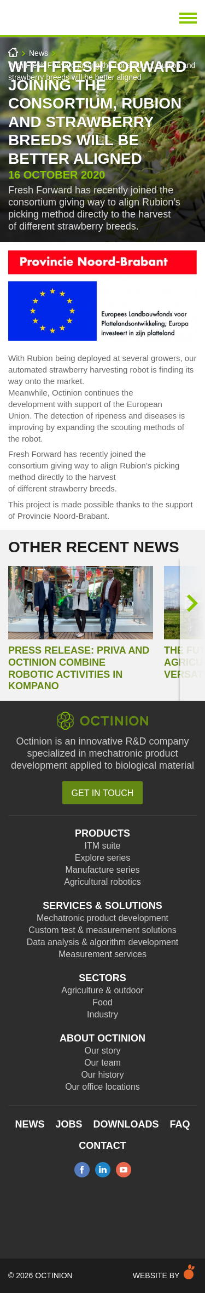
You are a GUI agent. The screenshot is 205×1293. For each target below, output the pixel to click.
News (38, 53)
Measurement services (102, 954)
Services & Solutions (102, 905)
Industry (102, 1014)
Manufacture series (102, 869)
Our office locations (102, 1086)
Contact (102, 1145)
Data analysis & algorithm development (102, 942)
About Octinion (102, 1038)
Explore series (102, 857)
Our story (103, 1050)
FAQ (180, 1124)
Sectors (102, 977)
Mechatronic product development (102, 918)
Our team (102, 1062)
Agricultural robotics (102, 881)
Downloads (126, 1124)
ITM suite (103, 845)
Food (102, 1002)
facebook (82, 1169)
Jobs (68, 1124)
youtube (123, 1169)
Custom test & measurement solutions (102, 930)
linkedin (102, 1169)
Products (102, 833)
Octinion (69, 17)
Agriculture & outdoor (102, 990)
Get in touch (103, 793)
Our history (102, 1074)
